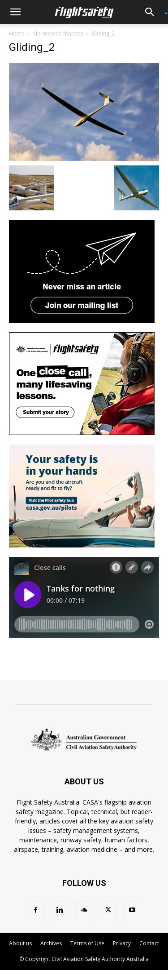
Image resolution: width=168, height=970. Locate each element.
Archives (51, 943)
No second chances (58, 33)
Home (17, 33)
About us (20, 943)
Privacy (122, 943)
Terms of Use (87, 943)
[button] (15, 12)
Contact (149, 943)
